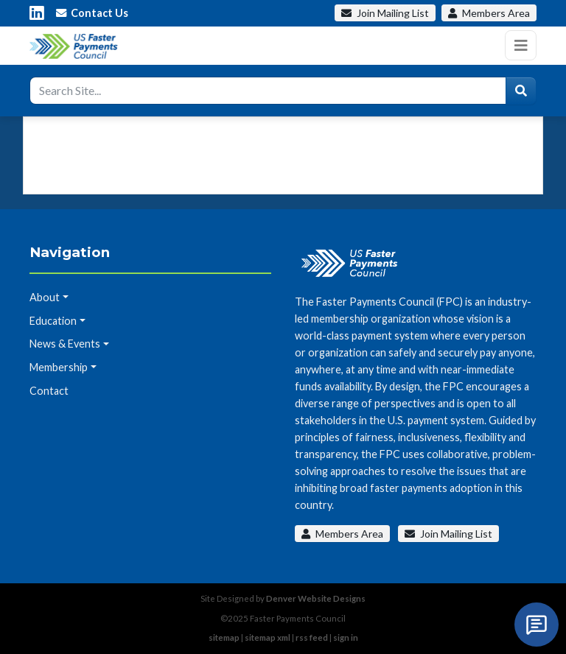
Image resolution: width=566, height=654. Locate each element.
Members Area (342, 533)
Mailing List (385, 13)
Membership (58, 367)
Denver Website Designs (316, 598)
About (44, 297)
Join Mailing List (448, 533)
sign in (345, 637)
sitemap (224, 637)
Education (53, 320)
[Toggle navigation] (521, 45)
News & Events (64, 343)
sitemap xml (267, 637)
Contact (49, 390)
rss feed (312, 637)
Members (489, 13)
